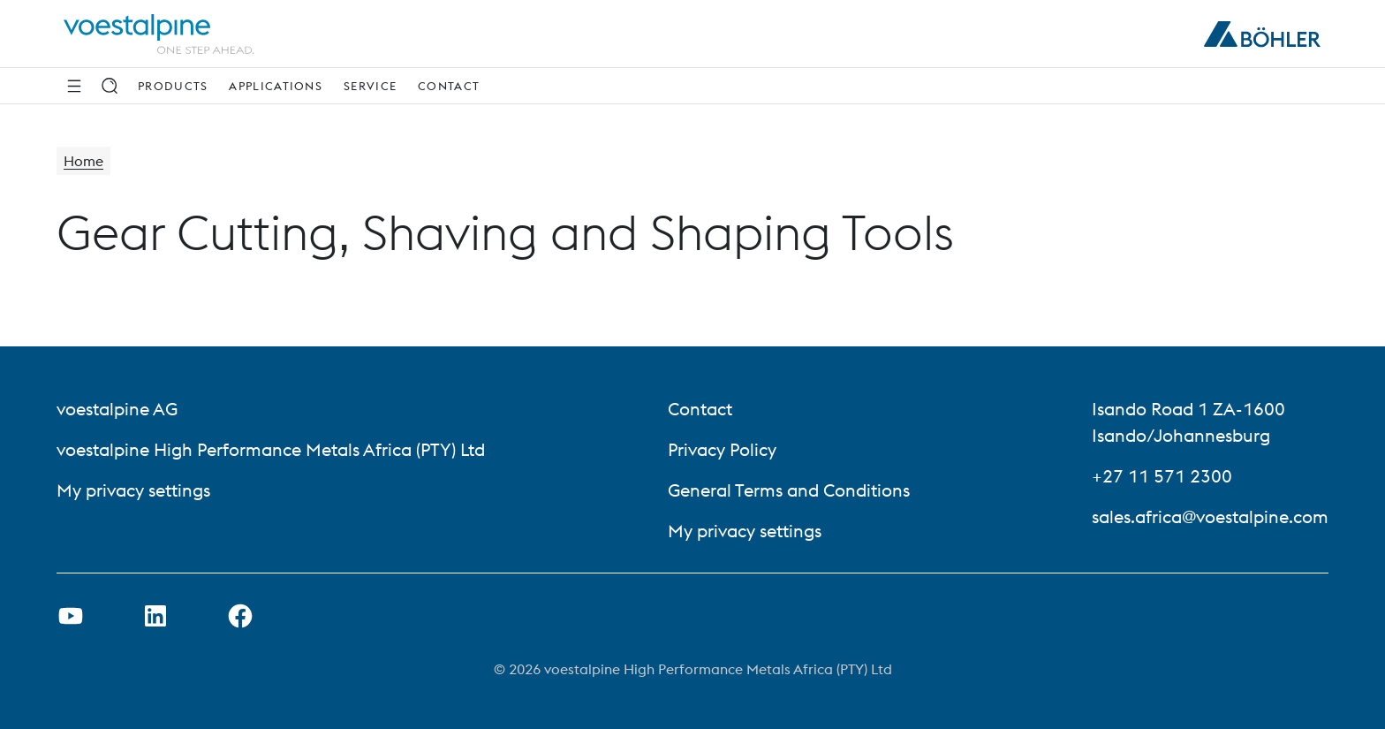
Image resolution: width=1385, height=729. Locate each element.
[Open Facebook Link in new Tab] (240, 616)
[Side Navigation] (74, 85)
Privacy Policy (722, 449)
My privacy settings (133, 490)
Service (370, 86)
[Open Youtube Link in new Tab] (71, 616)
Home (83, 161)
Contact (449, 86)
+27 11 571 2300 (1162, 476)
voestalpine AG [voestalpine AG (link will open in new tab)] (117, 409)
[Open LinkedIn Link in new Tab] (155, 616)
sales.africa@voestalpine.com (1210, 516)
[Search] (109, 85)
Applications (275, 86)
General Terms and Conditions (789, 490)
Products (173, 86)
